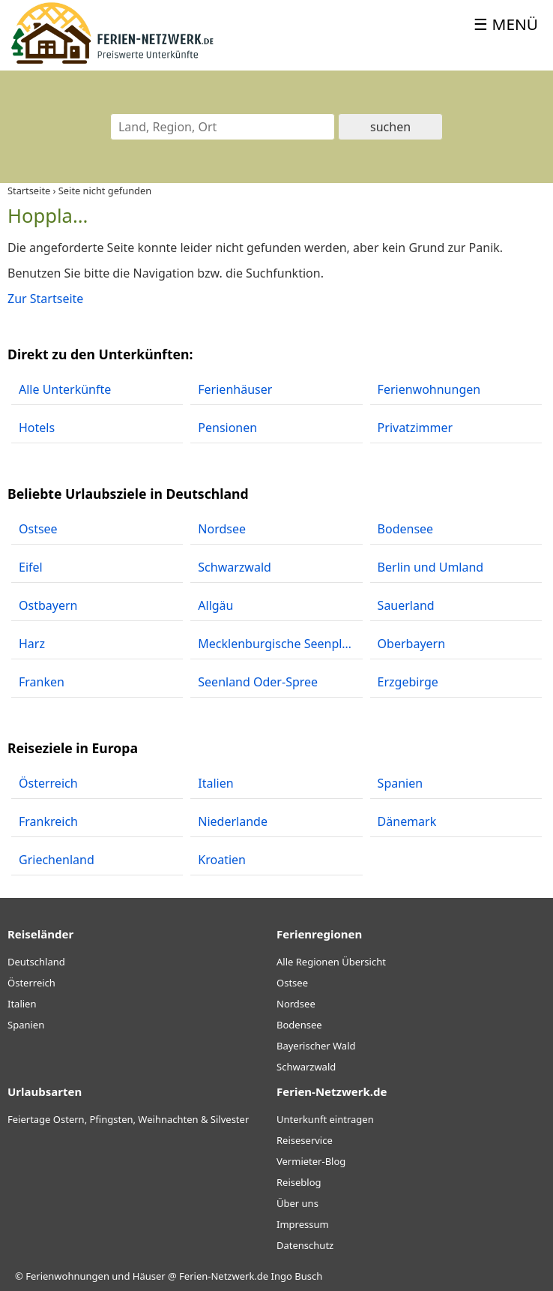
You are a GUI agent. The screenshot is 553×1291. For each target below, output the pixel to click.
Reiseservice (304, 1140)
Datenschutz (304, 1245)
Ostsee (292, 982)
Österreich (31, 982)
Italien (21, 1003)
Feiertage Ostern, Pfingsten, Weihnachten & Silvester (128, 1119)
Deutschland (36, 961)
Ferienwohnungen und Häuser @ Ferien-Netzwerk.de (146, 1276)
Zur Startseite (45, 298)
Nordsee (295, 1003)
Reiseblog (298, 1182)
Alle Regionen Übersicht (331, 961)
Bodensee (299, 1024)
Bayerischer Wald (315, 1045)
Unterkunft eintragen (325, 1119)
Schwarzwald (306, 1066)
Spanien (25, 1024)
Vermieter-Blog (310, 1161)
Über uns (297, 1203)
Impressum (302, 1224)
